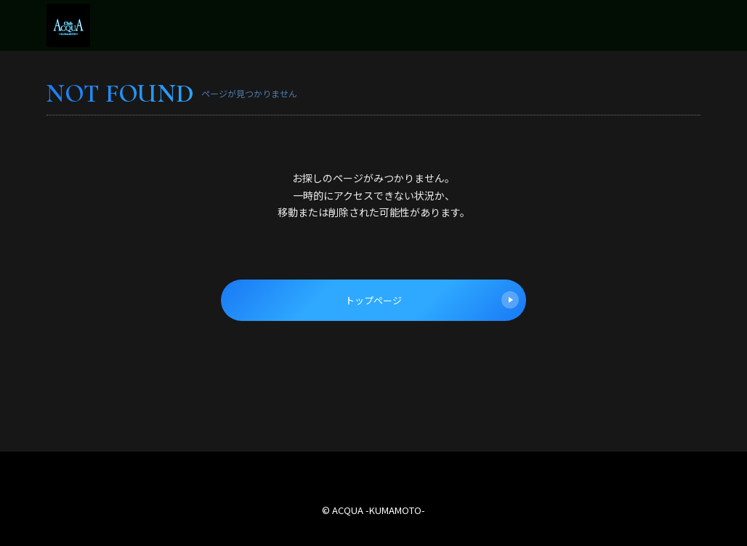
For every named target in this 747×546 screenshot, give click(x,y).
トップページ (432, 300)
